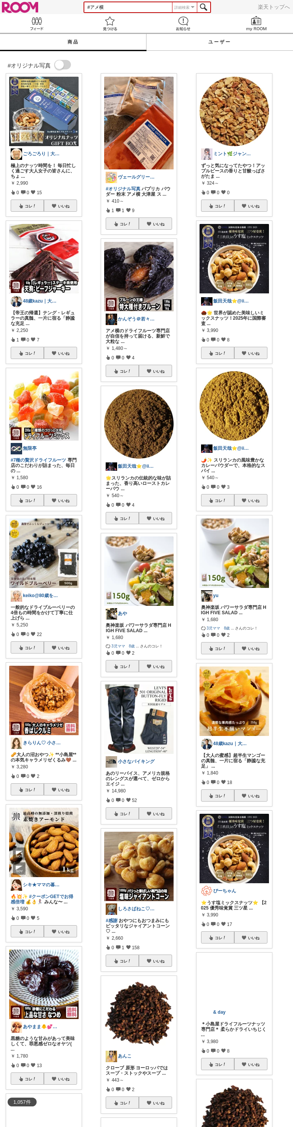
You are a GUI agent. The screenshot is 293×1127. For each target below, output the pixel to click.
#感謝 (112, 920)
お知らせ (183, 23)
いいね (63, 206)
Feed (36, 23)
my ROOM (256, 23)
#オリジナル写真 (123, 189)
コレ (30, 206)
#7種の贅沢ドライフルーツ (38, 460)
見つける (109, 23)
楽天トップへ (274, 7)
